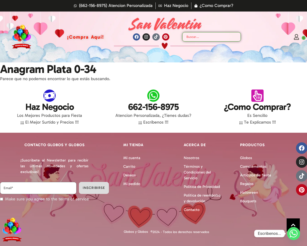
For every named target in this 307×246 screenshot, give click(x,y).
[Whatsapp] (293, 233)
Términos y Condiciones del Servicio (197, 172)
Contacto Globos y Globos (54, 145)
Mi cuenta (131, 158)
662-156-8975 (153, 106)
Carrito (129, 166)
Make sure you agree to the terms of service (47, 199)
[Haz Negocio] (49, 96)
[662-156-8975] (153, 96)
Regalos (247, 183)
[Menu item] (85, 37)
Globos (246, 158)
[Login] (296, 37)
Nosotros (191, 158)
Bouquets (248, 201)
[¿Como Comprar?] (257, 96)
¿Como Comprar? (257, 106)
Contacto (192, 209)
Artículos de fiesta (255, 175)
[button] (293, 225)
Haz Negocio (49, 106)
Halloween (249, 192)
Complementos (253, 166)
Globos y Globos (136, 232)
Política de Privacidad (202, 186)
